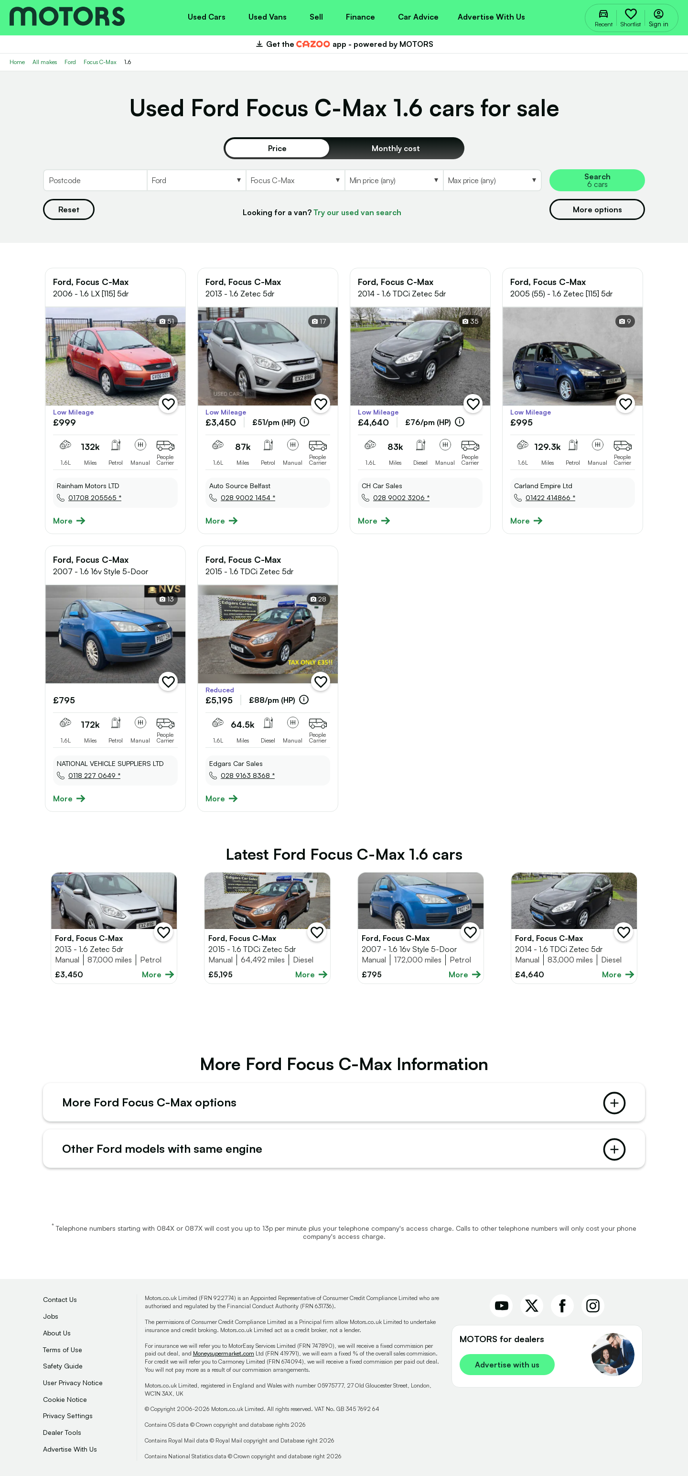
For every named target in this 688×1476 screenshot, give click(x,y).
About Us (57, 1333)
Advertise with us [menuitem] (491, 17)
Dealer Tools (62, 1432)
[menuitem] (206, 16)
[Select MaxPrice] (492, 180)
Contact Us (60, 1299)
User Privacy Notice (73, 1382)
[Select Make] (196, 180)
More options (597, 209)
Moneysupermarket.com (223, 1353)
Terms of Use (62, 1349)
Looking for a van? (322, 212)
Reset (68, 209)
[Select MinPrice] (393, 180)
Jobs (50, 1316)
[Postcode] (95, 180)
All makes (44, 62)
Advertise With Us (70, 1449)
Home (17, 62)
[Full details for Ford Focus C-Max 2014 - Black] (574, 928)
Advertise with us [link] (507, 1364)
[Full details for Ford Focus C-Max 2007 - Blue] (420, 928)
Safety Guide (63, 1366)
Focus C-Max (100, 62)
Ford (70, 62)
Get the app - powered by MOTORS (344, 44)
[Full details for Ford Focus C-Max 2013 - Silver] (114, 928)
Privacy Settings (68, 1415)
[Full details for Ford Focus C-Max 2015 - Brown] (267, 928)
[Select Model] (295, 180)
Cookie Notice (65, 1399)
